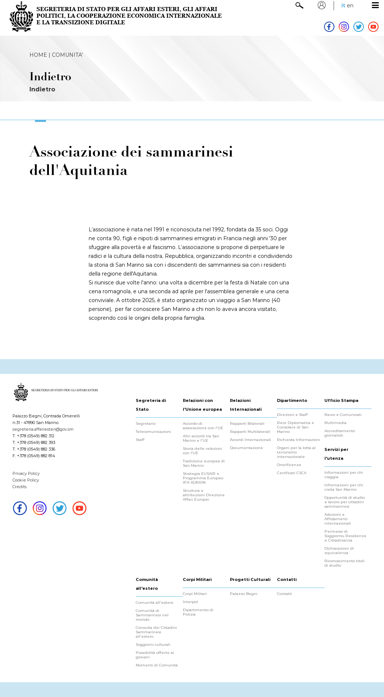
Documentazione (246, 448)
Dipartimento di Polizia (198, 612)
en (350, 5)
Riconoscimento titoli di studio (344, 563)
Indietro (42, 89)
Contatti (284, 594)
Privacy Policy (26, 473)
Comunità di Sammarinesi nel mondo (152, 615)
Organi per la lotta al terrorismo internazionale (296, 452)
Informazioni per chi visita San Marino (343, 487)
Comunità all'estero (154, 602)
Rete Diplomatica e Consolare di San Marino (295, 427)
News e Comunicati (343, 415)
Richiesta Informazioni (298, 440)
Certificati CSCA (291, 473)
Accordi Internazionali (250, 440)
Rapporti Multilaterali (250, 432)
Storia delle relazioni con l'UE (202, 450)
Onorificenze (289, 465)
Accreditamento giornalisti (339, 433)
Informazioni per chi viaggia (343, 474)
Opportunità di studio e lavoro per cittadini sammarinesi (344, 502)
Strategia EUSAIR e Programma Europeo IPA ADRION (203, 478)
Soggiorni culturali (153, 644)
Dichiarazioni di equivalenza (339, 550)
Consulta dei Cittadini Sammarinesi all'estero (156, 632)
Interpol (190, 602)
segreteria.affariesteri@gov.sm (43, 429)
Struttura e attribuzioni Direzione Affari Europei (204, 495)
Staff (140, 440)
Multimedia (335, 423)
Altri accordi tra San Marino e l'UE (201, 438)
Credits (19, 486)
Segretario (146, 423)
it (343, 5)
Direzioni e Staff (292, 415)
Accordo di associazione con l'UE (203, 425)
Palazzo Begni (243, 594)
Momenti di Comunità (157, 665)
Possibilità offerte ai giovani (155, 655)
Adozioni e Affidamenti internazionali (337, 519)
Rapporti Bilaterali (247, 423)
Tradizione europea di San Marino (204, 463)
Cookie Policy (26, 480)
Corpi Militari (195, 594)
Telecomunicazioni (153, 432)
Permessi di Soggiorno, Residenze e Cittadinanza (345, 536)
